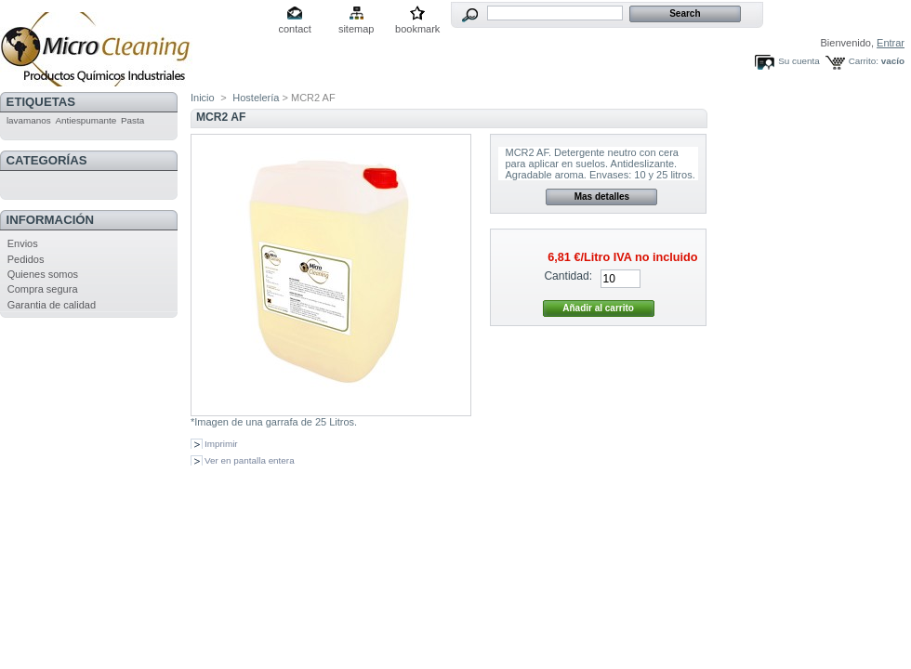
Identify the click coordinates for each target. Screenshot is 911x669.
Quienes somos (42, 274)
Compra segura (42, 289)
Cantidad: (568, 275)
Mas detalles (601, 196)
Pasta (132, 120)
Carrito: (863, 61)
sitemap (356, 28)
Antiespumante (85, 120)
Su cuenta (798, 61)
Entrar (890, 42)
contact (294, 28)
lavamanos (29, 120)
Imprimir (221, 444)
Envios (22, 243)
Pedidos (26, 259)
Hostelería (255, 97)
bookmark (417, 28)
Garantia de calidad (51, 304)
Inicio (203, 97)
